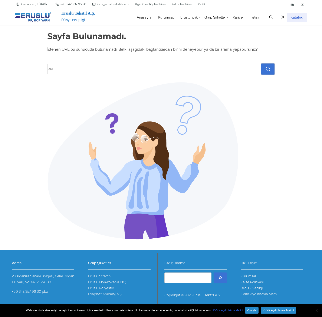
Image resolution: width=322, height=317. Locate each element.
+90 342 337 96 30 (70, 4)
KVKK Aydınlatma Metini (228, 310)
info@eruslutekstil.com (110, 4)
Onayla (251, 310)
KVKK (201, 4)
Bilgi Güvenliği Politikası (150, 4)
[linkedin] (292, 4)
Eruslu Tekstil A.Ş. (78, 13)
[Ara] (220, 277)
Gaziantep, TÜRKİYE (32, 4)
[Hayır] (317, 310)
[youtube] (302, 4)
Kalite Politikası (181, 4)
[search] (271, 18)
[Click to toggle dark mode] (282, 18)
